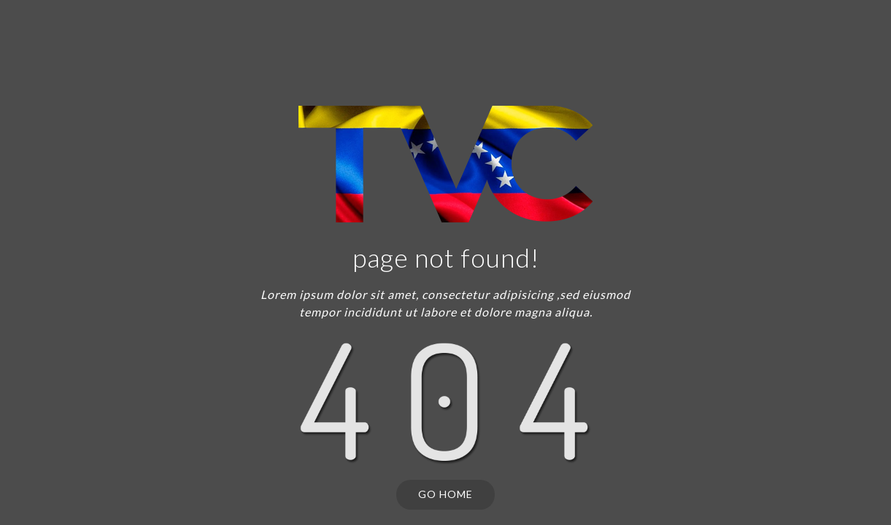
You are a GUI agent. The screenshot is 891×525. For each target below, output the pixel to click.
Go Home (445, 494)
